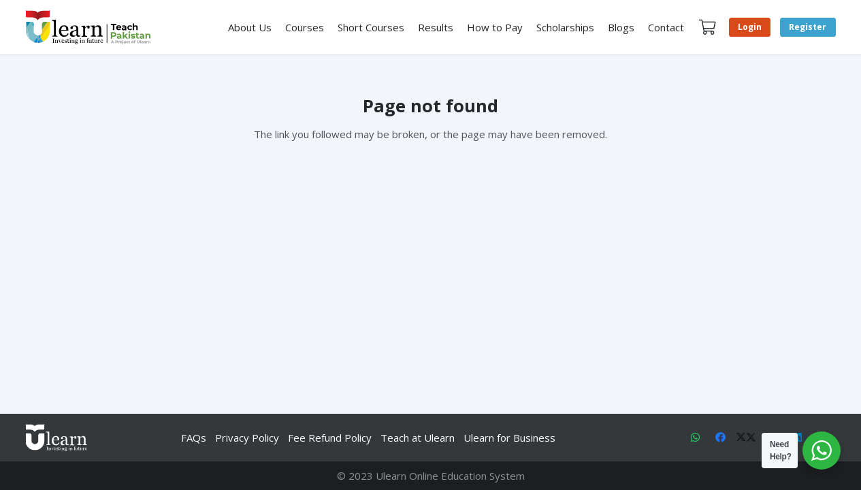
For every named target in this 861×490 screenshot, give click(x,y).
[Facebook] (721, 438)
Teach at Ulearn (417, 437)
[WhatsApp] (695, 438)
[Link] (88, 27)
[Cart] (707, 27)
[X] (746, 438)
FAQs (193, 437)
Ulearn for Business (509, 437)
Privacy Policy (247, 437)
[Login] (749, 27)
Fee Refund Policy (330, 437)
